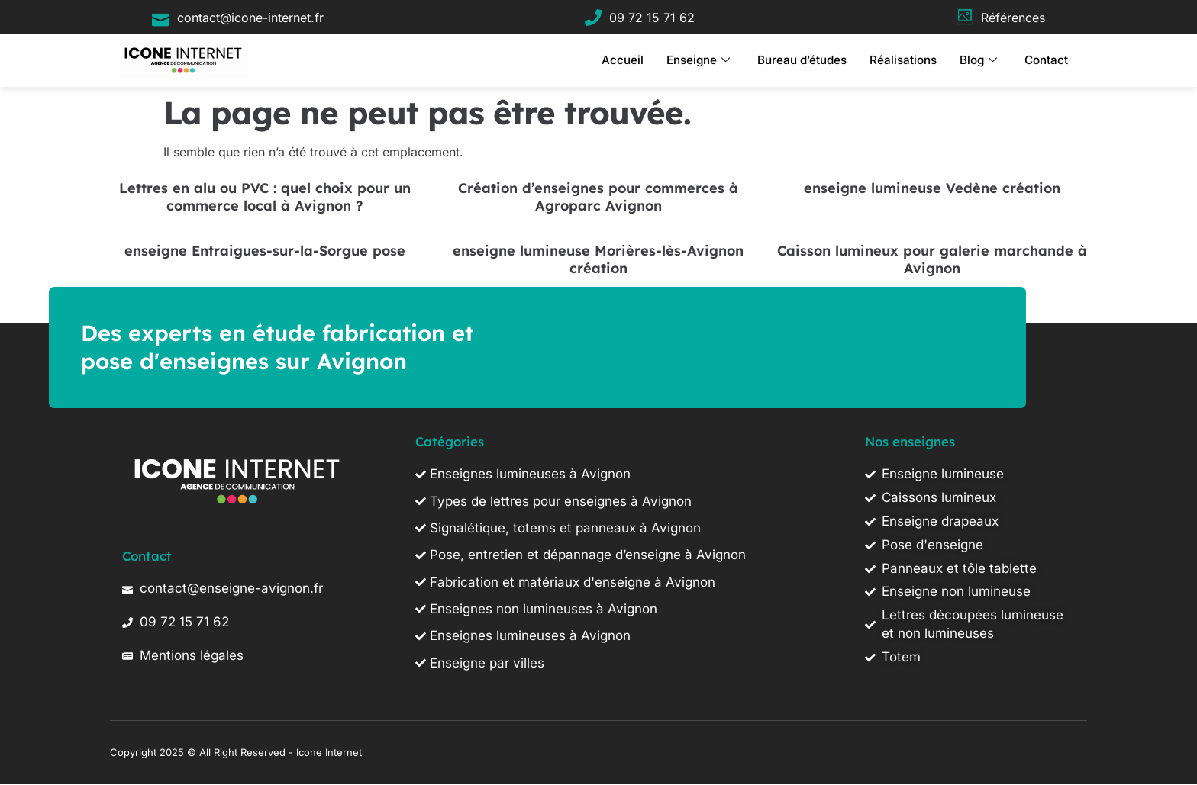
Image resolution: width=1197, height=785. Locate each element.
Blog (978, 60)
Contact (1046, 60)
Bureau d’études (802, 60)
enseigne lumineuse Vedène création (932, 188)
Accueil (623, 60)
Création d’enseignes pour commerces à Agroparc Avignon (598, 196)
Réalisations (903, 60)
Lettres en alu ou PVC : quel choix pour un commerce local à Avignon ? (265, 196)
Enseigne (698, 60)
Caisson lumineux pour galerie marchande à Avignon (932, 259)
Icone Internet (329, 753)
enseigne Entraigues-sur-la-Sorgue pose (264, 250)
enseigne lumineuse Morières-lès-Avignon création (598, 259)
